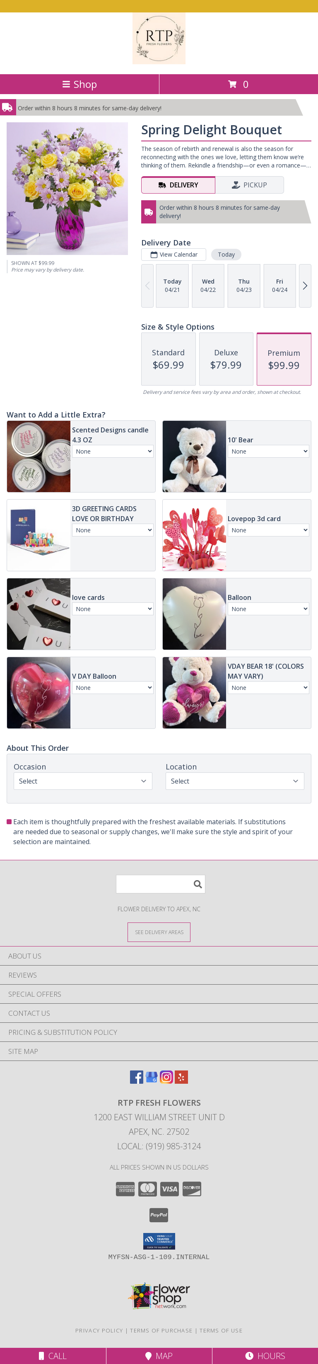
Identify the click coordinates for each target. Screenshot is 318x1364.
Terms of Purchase (161, 1330)
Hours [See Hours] (265, 1356)
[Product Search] (160, 884)
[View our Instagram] (166, 1081)
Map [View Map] (159, 1356)
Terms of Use (221, 1330)
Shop (79, 84)
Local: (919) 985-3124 (159, 1146)
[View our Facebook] (136, 1081)
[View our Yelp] (181, 1081)
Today (226, 254)
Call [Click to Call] (53, 1356)
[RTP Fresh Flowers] (159, 62)
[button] (159, 1241)
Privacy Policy (99, 1330)
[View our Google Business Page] (151, 1081)
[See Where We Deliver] (159, 932)
